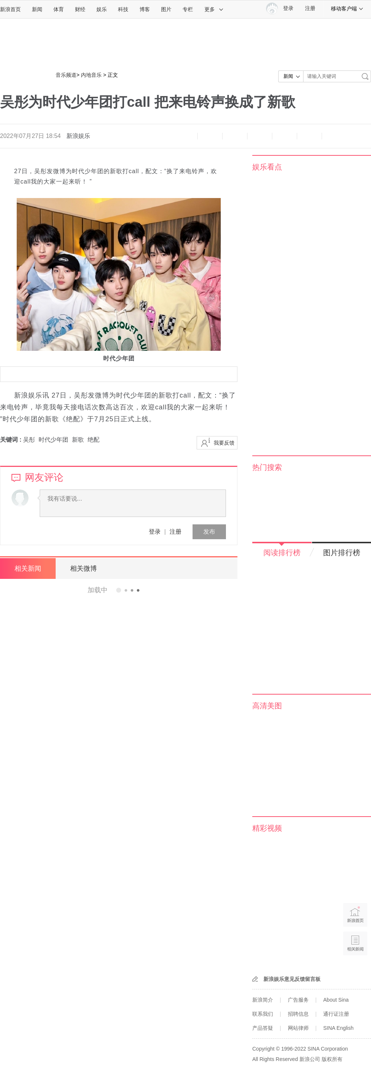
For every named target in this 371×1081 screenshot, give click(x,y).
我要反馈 (224, 443)
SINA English (338, 1028)
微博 (259, 136)
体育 (58, 9)
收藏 (235, 136)
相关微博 (83, 568)
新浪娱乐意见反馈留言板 (292, 979)
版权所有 (332, 1059)
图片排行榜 (341, 552)
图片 (166, 9)
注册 (310, 8)
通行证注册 (336, 1014)
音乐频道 (66, 75)
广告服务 (298, 1000)
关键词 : (11, 439)
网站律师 (298, 1028)
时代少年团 (53, 439)
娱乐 (101, 9)
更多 (214, 9)
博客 (144, 9)
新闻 (37, 9)
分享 (309, 136)
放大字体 (210, 136)
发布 (209, 531)
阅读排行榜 (282, 552)
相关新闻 (27, 568)
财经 (80, 9)
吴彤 (29, 439)
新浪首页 (10, 9)
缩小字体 (185, 136)
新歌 (78, 439)
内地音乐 (91, 75)
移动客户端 (347, 8)
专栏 (188, 9)
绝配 (93, 439)
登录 (155, 531)
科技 (123, 9)
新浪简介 (262, 1000)
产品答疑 (262, 1028)
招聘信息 (298, 1014)
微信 (284, 136)
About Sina (336, 1000)
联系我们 (262, 1014)
